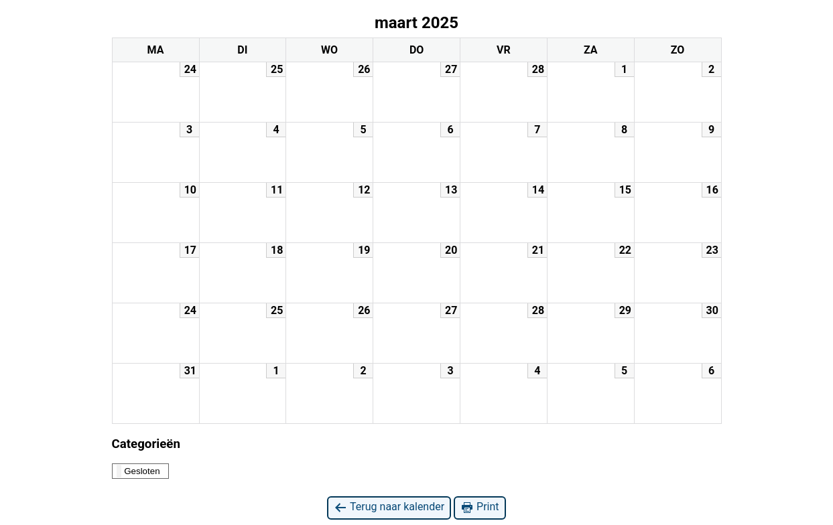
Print (479, 507)
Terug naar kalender (389, 507)
